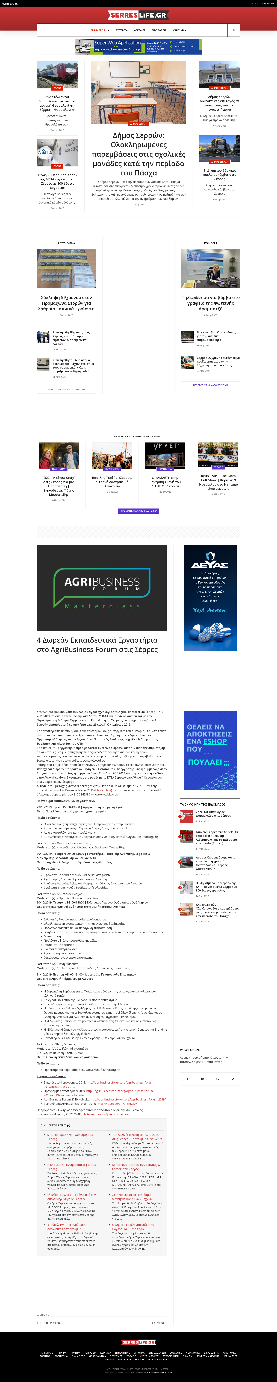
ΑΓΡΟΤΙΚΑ (139, 1352)
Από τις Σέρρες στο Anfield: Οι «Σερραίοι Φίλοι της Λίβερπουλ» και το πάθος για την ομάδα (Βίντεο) (217, 837)
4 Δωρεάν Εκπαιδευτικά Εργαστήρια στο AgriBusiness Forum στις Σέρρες (97, 644)
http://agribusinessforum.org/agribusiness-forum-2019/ (128, 1099)
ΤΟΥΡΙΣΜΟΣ (116, 1356)
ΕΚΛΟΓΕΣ (139, 1359)
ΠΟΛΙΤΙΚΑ (75, 1352)
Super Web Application (159, 1372)
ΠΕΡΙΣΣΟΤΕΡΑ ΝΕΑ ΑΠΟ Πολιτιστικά (138, 510)
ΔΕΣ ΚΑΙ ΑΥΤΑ (230, 1356)
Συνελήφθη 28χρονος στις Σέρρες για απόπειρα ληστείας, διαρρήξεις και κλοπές (71, 338)
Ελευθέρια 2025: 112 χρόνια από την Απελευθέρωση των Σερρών (71, 1197)
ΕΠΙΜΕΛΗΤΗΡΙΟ (122, 1352)
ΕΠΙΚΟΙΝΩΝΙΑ (268, 3)
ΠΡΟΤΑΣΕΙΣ (159, 30)
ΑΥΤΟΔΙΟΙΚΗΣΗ (171, 1356)
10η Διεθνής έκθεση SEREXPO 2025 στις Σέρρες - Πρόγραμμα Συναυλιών (137, 1137)
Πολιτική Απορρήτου (160, 1359)
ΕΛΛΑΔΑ (109, 1359)
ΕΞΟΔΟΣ (131, 1356)
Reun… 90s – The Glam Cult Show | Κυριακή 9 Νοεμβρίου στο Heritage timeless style (218, 482)
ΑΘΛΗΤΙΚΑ (45, 1356)
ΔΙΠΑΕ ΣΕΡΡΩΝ (211, 1352)
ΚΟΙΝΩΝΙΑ (105, 1352)
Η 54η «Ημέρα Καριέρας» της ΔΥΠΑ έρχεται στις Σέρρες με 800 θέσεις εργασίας (57, 181)
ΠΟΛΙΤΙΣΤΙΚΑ (61, 1356)
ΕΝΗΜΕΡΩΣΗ (100, 30)
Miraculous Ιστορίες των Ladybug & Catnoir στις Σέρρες (136, 1167)
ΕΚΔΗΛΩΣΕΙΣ (78, 1356)
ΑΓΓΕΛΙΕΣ (140, 30)
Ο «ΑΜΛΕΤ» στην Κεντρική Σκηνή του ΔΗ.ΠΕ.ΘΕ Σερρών (165, 481)
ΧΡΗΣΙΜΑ (179, 30)
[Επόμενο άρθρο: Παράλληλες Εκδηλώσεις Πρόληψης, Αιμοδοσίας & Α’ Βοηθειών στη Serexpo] (159, 1323)
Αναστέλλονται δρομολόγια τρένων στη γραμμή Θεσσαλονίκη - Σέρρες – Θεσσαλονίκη (57, 103)
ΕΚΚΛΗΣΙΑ (188, 1356)
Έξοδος (218, 467)
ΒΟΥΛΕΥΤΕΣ (176, 1352)
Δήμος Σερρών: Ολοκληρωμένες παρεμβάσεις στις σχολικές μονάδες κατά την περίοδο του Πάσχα (138, 154)
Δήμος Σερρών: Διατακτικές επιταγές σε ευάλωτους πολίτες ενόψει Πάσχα (220, 103)
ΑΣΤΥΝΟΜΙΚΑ (193, 1352)
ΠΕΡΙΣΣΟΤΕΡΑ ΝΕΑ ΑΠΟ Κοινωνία (210, 385)
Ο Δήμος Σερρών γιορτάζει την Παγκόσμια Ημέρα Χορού (133, 1227)
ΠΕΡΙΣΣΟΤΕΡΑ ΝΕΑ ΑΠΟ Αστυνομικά (67, 389)
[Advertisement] (138, 314)
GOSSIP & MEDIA (97, 1356)
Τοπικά (57, 88)
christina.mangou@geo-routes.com (106, 1114)
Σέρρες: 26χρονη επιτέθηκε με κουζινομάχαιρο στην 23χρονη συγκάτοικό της (218, 361)
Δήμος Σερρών (138, 123)
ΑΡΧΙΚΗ (254, 3)
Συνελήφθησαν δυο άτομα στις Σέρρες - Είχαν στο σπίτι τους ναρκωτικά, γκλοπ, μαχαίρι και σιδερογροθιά (73, 365)
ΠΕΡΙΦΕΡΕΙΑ (90, 1352)
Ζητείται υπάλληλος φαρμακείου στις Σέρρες (213, 814)
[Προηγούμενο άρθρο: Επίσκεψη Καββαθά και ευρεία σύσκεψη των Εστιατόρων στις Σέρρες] (49, 1323)
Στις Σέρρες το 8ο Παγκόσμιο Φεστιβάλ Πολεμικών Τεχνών (132, 1197)
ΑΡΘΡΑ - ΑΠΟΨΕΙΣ (149, 1356)
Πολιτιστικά (58, 468)
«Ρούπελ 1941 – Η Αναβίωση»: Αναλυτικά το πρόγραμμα (67, 1227)
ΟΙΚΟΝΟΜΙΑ (229, 1352)
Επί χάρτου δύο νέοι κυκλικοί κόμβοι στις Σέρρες (219, 174)
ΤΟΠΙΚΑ (62, 1352)
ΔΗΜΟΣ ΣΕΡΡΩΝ (157, 1352)
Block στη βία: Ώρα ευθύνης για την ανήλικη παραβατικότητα (216, 336)
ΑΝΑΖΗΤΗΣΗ (124, 1359)
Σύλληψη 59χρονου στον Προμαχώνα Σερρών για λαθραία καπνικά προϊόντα (66, 303)
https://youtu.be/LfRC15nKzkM (116, 1104)
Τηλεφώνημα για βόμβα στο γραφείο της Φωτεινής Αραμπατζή (211, 303)
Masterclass (103, 790)
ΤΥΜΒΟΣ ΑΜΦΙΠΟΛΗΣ (208, 1356)
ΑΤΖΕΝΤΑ (122, 30)
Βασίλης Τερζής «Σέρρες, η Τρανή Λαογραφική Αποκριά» (112, 481)
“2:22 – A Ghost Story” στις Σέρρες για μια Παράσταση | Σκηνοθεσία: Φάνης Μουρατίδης (58, 486)
